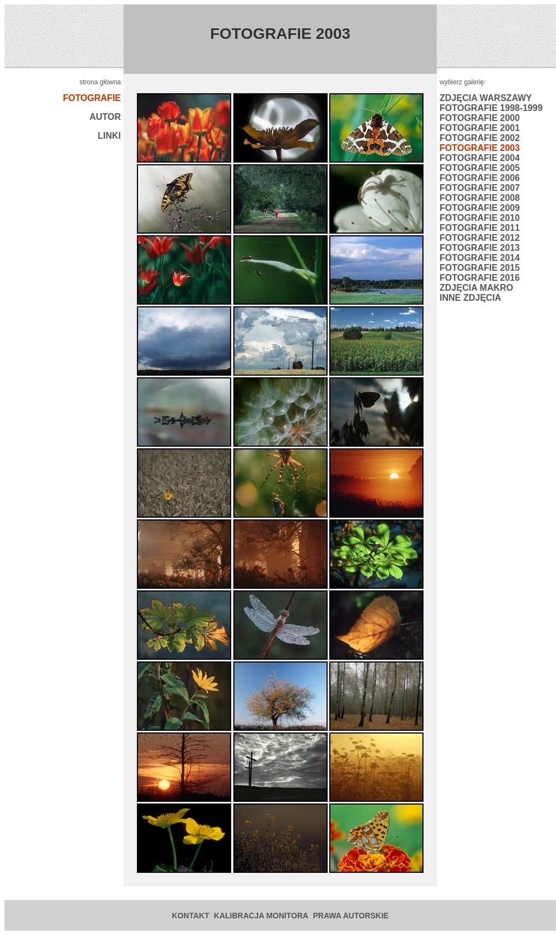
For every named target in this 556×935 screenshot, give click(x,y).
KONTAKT (190, 915)
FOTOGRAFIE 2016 (480, 277)
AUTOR (105, 117)
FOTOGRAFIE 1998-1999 (491, 108)
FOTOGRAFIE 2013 (480, 247)
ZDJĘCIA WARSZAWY (486, 98)
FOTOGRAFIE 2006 (480, 178)
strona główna (100, 82)
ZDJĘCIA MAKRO (476, 287)
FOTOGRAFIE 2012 (480, 237)
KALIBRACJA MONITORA (261, 915)
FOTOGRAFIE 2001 (480, 128)
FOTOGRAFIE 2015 (480, 267)
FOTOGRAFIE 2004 (480, 158)
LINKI (109, 135)
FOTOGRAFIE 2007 (480, 188)
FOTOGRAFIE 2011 (480, 228)
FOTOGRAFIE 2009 (480, 208)
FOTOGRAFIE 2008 (480, 198)
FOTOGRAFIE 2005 (480, 168)
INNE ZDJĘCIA (470, 297)
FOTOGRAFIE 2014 (480, 257)
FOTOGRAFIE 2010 (480, 218)
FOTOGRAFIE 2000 (480, 118)
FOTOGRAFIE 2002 (480, 138)
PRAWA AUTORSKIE (351, 915)
